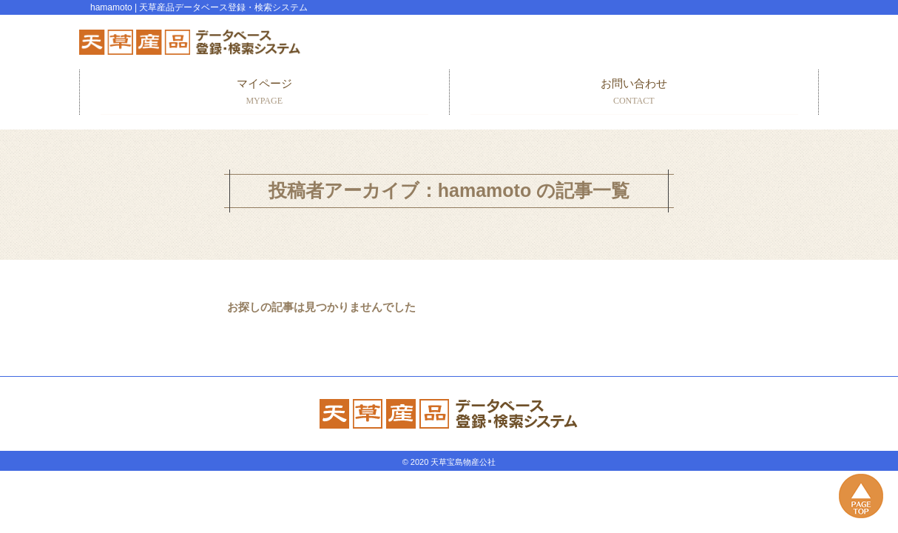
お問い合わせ (634, 93)
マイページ (264, 93)
